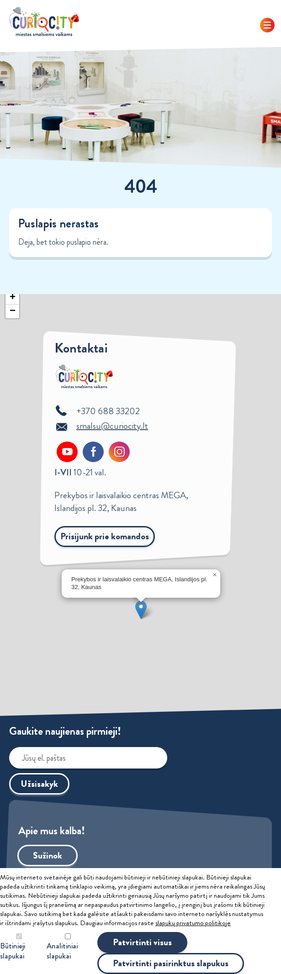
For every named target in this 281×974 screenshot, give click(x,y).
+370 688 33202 (108, 411)
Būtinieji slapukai (12, 951)
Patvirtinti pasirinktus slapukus (170, 963)
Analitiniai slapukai (62, 951)
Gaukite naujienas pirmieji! (65, 731)
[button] (141, 609)
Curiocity (44, 21)
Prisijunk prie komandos (104, 536)
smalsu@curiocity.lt (112, 425)
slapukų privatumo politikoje (193, 923)
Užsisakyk (39, 783)
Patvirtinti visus (142, 942)
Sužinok (47, 855)
